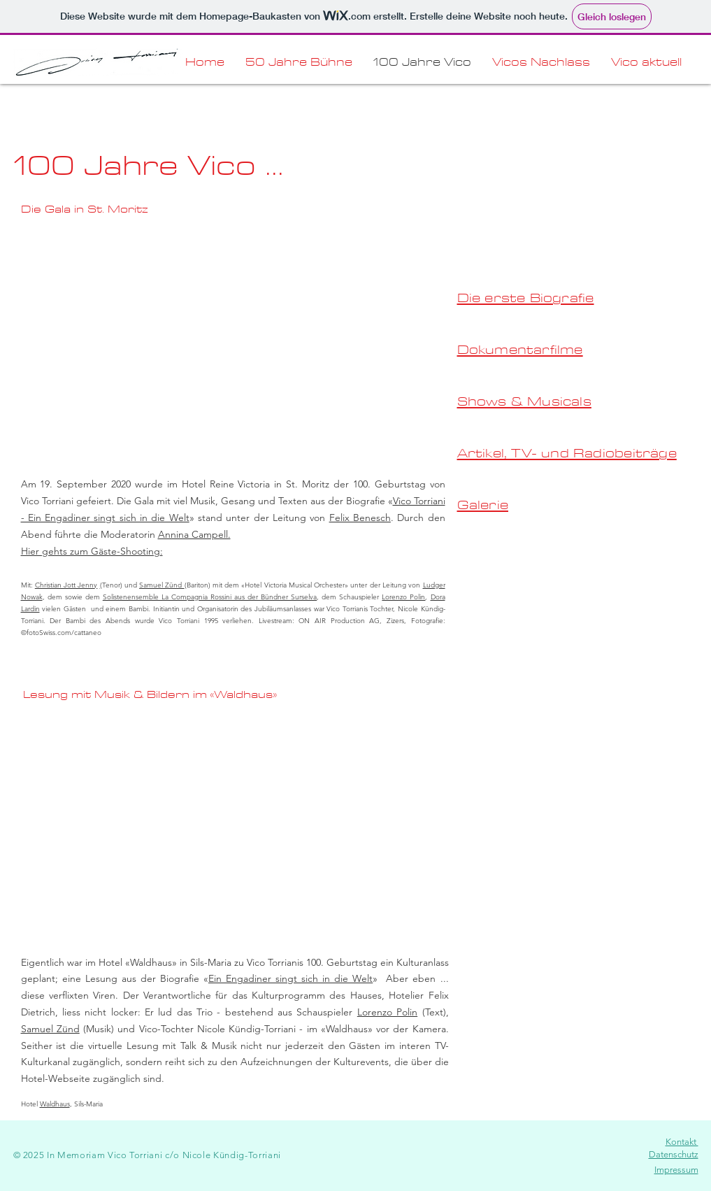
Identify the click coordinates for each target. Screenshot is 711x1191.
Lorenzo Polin (403, 596)
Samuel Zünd (162, 585)
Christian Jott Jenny (66, 585)
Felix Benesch (360, 517)
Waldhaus (55, 1103)
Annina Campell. (194, 534)
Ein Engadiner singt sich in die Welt (290, 978)
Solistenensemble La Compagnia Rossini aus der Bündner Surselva (210, 596)
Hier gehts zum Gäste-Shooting (90, 551)
